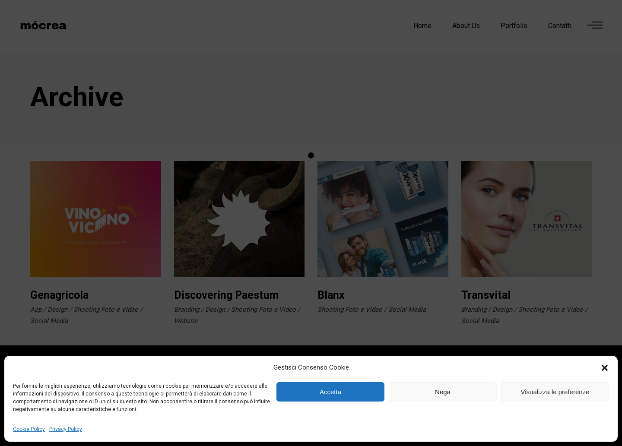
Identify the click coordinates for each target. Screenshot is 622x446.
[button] (604, 368)
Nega (443, 391)
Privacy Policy (65, 429)
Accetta (330, 391)
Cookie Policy (29, 429)
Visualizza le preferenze (555, 391)
